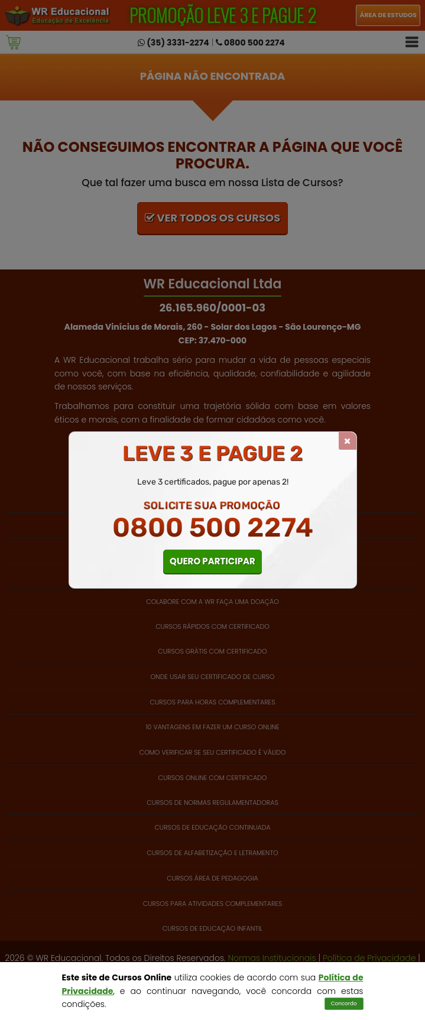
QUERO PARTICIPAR (212, 561)
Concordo (344, 1003)
